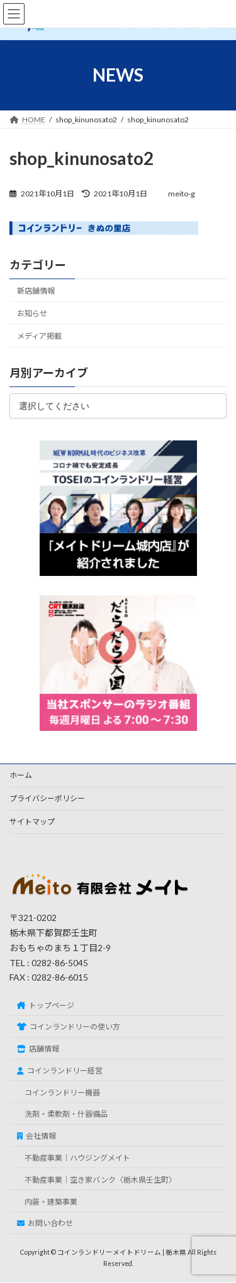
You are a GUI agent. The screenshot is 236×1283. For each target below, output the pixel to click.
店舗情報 (38, 1048)
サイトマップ (32, 821)
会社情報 (36, 1136)
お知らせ (32, 313)
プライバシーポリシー (47, 798)
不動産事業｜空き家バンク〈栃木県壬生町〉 (100, 1180)
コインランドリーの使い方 (68, 1027)
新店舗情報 (36, 290)
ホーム (20, 775)
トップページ (45, 1005)
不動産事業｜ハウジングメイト (77, 1158)
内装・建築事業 (51, 1201)
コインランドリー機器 (62, 1092)
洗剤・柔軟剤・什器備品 (66, 1114)
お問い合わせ (45, 1223)
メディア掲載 (39, 336)
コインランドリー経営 (60, 1070)
